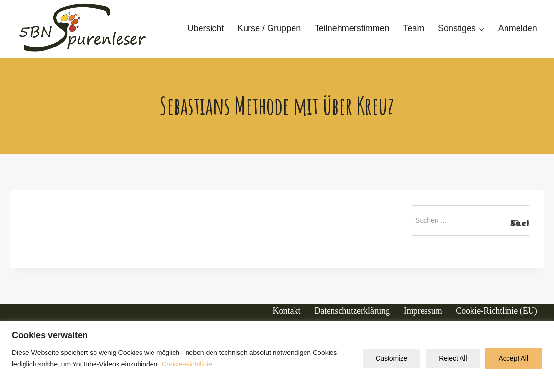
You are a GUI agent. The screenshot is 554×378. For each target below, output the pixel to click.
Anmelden (517, 28)
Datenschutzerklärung (352, 311)
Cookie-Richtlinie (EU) (496, 311)
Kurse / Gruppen (269, 28)
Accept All (513, 358)
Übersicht (205, 28)
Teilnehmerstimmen (352, 28)
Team (413, 28)
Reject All (453, 358)
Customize (391, 358)
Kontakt (287, 311)
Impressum (423, 311)
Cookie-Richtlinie (187, 364)
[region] (277, 349)
